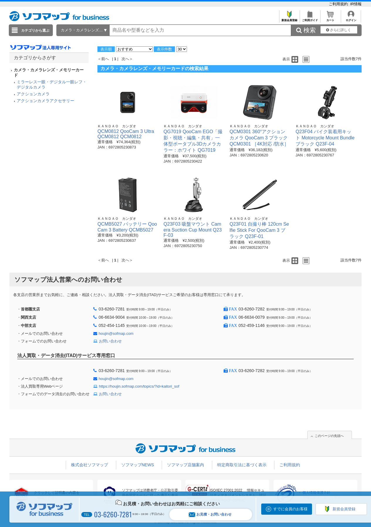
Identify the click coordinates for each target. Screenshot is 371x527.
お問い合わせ (110, 341)
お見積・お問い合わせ (210, 514)
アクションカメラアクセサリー (45, 100)
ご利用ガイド (309, 19)
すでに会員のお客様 (290, 509)
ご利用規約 (339, 4)
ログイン (350, 19)
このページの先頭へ (329, 436)
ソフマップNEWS (137, 464)
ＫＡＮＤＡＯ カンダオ (116, 126)
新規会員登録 (289, 19)
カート (330, 19)
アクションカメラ (33, 94)
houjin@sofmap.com (116, 333)
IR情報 (356, 4)
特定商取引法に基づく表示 (242, 464)
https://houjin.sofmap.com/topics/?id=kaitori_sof (139, 386)
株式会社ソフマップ (89, 464)
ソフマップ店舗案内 (185, 464)
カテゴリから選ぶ (35, 30)
